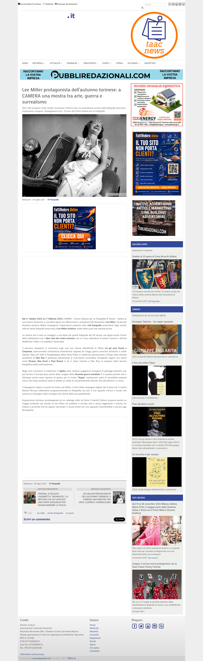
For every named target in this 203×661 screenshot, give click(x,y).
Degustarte (91, 63)
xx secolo (70, 513)
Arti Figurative (154, 301)
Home (25, 63)
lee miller (41, 513)
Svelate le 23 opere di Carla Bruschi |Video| (154, 256)
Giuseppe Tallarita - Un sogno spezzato (152, 321)
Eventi (107, 63)
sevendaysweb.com (41, 658)
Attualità (56, 63)
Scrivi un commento (37, 519)
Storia (119, 63)
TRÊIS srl (71, 658)
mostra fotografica (55, 513)
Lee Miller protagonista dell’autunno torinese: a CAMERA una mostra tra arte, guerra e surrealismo (95, 498)
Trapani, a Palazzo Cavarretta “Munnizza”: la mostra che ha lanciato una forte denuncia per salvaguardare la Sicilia (53, 499)
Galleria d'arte (139, 244)
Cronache (73, 63)
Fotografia (54, 199)
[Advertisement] (74, 447)
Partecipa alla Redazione (66, 4)
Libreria (136, 309)
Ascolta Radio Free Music (29, 4)
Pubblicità (48, 4)
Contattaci (150, 63)
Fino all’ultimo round (143, 403)
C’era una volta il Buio (143, 362)
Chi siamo (133, 63)
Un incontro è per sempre (145, 454)
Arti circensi (138, 497)
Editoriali (39, 63)
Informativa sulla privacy (32, 654)
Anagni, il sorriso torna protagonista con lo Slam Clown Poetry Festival (154, 565)
